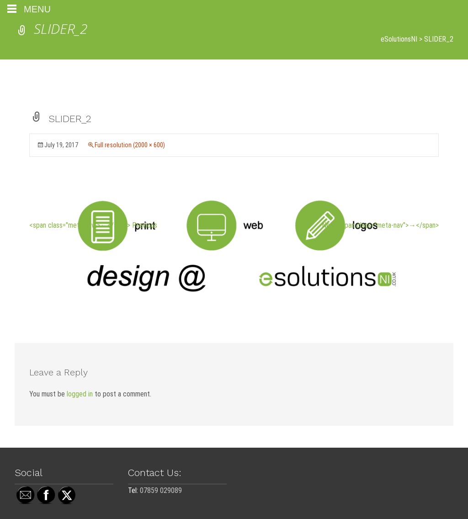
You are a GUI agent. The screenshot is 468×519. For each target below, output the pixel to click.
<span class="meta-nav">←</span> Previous (93, 225)
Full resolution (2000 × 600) (130, 145)
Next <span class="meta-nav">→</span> (380, 225)
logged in (80, 394)
